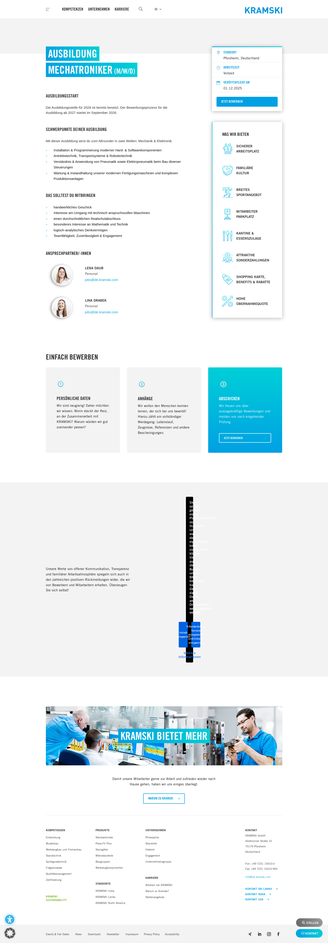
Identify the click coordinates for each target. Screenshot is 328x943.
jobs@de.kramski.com (101, 280)
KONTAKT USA (257, 899)
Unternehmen (99, 9)
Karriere (122, 9)
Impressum (131, 934)
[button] (247, 102)
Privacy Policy (152, 934)
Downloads (94, 934)
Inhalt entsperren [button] (183, 634)
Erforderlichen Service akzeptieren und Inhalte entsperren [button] (195, 634)
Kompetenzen (72, 9)
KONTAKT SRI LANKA (261, 889)
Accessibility (172, 934)
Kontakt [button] (311, 933)
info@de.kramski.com (258, 877)
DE (156, 9)
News (78, 934)
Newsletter (113, 934)
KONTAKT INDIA (258, 894)
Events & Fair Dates (57, 934)
